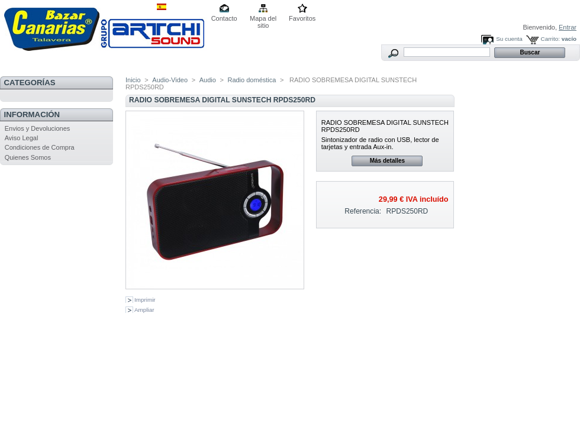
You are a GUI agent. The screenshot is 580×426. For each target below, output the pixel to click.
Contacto (224, 18)
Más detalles (387, 160)
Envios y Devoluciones (37, 128)
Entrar (567, 27)
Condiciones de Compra (40, 147)
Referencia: (362, 211)
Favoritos (302, 18)
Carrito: (550, 39)
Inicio (133, 79)
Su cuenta (509, 39)
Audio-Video (170, 79)
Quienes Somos (28, 157)
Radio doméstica (251, 79)
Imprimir (145, 299)
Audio (207, 79)
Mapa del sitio (263, 19)
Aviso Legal (21, 137)
